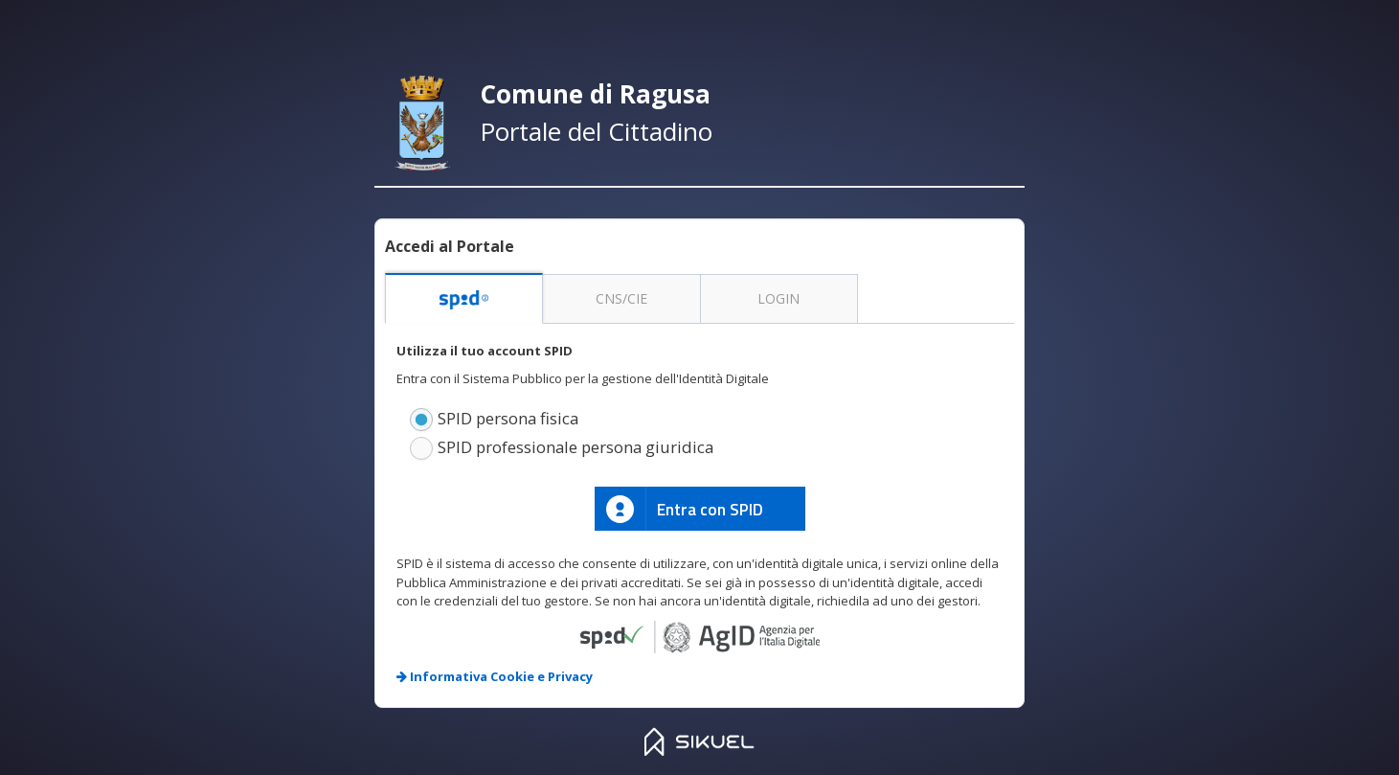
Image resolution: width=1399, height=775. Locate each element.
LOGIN (778, 298)
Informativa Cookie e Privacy (494, 676)
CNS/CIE (621, 298)
